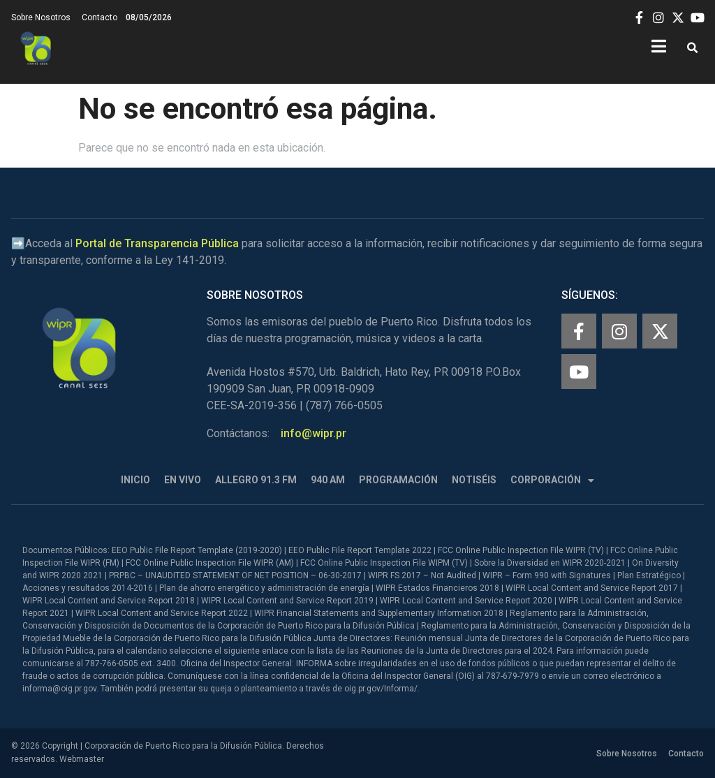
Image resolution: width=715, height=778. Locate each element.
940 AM (328, 479)
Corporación (552, 480)
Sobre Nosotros (41, 17)
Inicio (135, 479)
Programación (398, 479)
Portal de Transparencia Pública (157, 243)
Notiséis (474, 479)
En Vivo (182, 479)
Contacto (99, 17)
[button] (692, 48)
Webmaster (81, 759)
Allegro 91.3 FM (256, 479)
